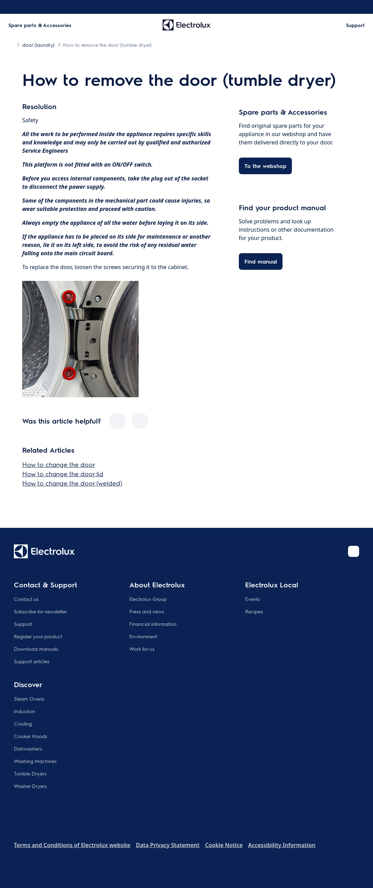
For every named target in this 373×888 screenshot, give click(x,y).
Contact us (26, 599)
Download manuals (36, 649)
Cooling (23, 723)
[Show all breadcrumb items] (11, 44)
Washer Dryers (30, 786)
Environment (143, 636)
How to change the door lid (62, 474)
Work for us (141, 649)
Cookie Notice (223, 845)
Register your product (38, 636)
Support (23, 624)
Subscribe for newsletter (40, 611)
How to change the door (58, 464)
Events (252, 599)
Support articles (31, 661)
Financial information (152, 624)
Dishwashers (28, 748)
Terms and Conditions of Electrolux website (72, 845)
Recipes (254, 611)
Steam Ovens (29, 698)
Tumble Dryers (30, 773)
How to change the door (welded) (72, 483)
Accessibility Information (281, 845)
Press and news (146, 611)
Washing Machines (35, 761)
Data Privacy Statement (167, 845)
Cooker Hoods (30, 736)
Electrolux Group (148, 599)
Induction (24, 711)
